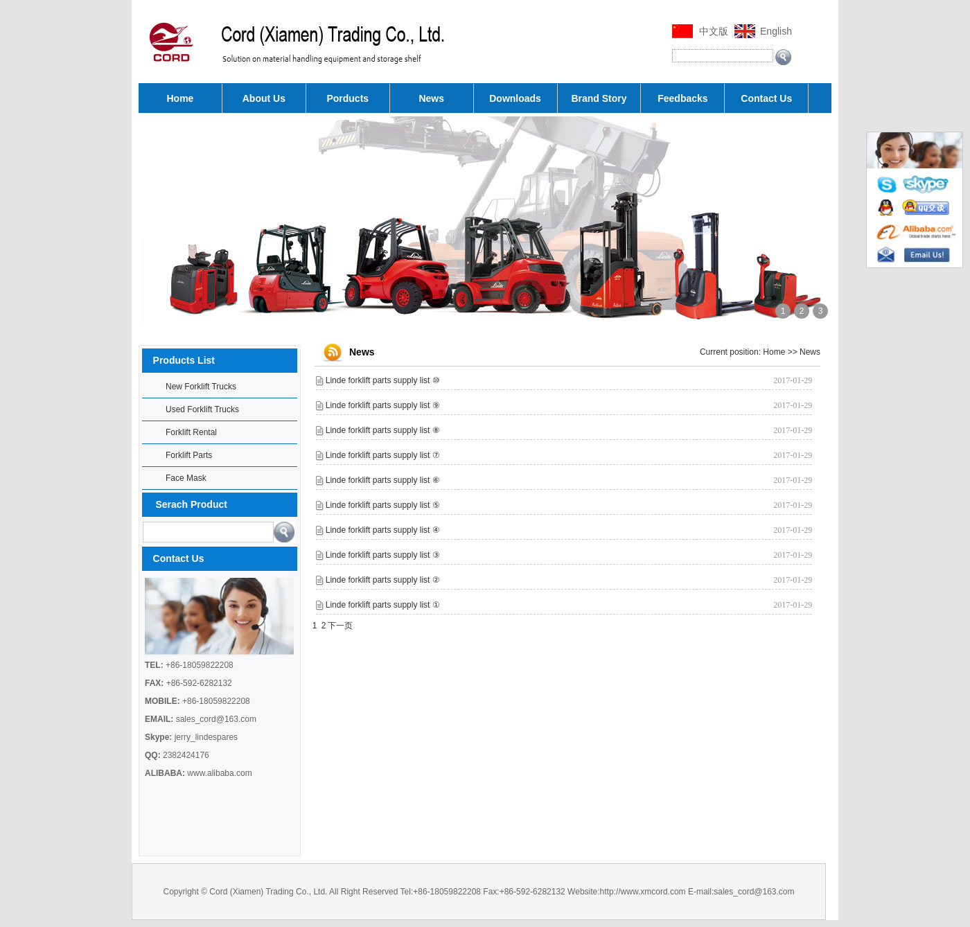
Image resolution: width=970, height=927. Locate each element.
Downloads (515, 98)
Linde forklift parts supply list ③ (383, 555)
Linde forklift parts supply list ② (383, 580)
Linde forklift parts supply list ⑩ (383, 380)
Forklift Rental (191, 432)
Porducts (347, 98)
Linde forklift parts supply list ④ (383, 530)
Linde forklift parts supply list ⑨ (383, 405)
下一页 (340, 625)
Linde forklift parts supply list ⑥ (383, 480)
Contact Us (766, 98)
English (776, 31)
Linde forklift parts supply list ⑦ (383, 455)
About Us (263, 98)
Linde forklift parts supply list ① (383, 605)
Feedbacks (682, 98)
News (431, 98)
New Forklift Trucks (201, 386)
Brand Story (598, 98)
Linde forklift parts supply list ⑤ (383, 505)
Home (180, 98)
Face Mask (186, 478)
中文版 (713, 31)
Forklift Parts (189, 455)
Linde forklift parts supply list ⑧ (383, 430)
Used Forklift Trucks (202, 409)
